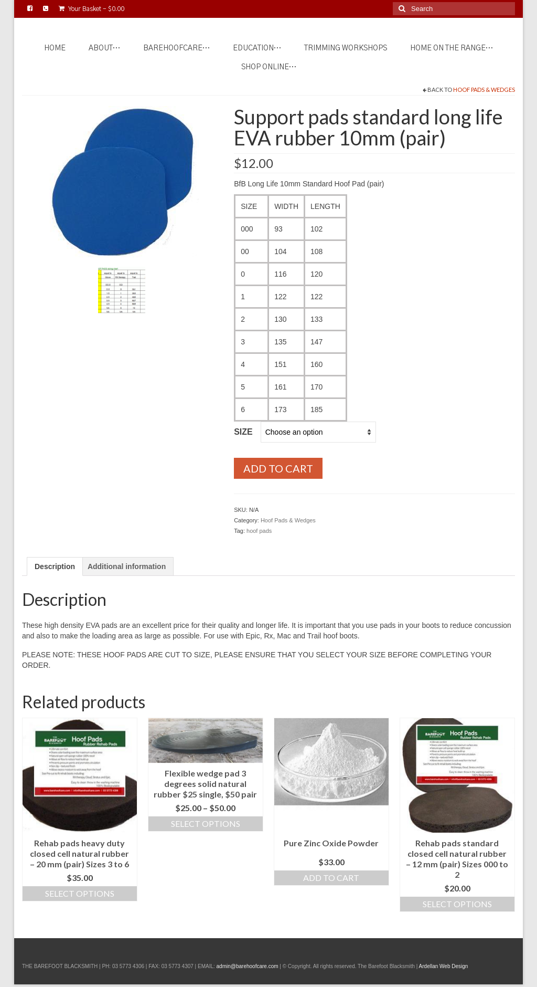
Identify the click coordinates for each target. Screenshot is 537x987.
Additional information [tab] (127, 566)
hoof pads (259, 531)
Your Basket (91, 8)
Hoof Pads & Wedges (484, 89)
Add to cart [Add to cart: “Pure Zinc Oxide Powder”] (331, 878)
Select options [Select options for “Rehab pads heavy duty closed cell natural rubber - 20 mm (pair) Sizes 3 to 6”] (79, 893)
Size (243, 431)
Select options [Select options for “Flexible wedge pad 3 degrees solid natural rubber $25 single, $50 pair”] (205, 823)
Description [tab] (55, 566)
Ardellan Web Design (443, 966)
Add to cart (278, 468)
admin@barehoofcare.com (247, 966)
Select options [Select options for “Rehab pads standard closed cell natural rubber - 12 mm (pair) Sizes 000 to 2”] (457, 904)
